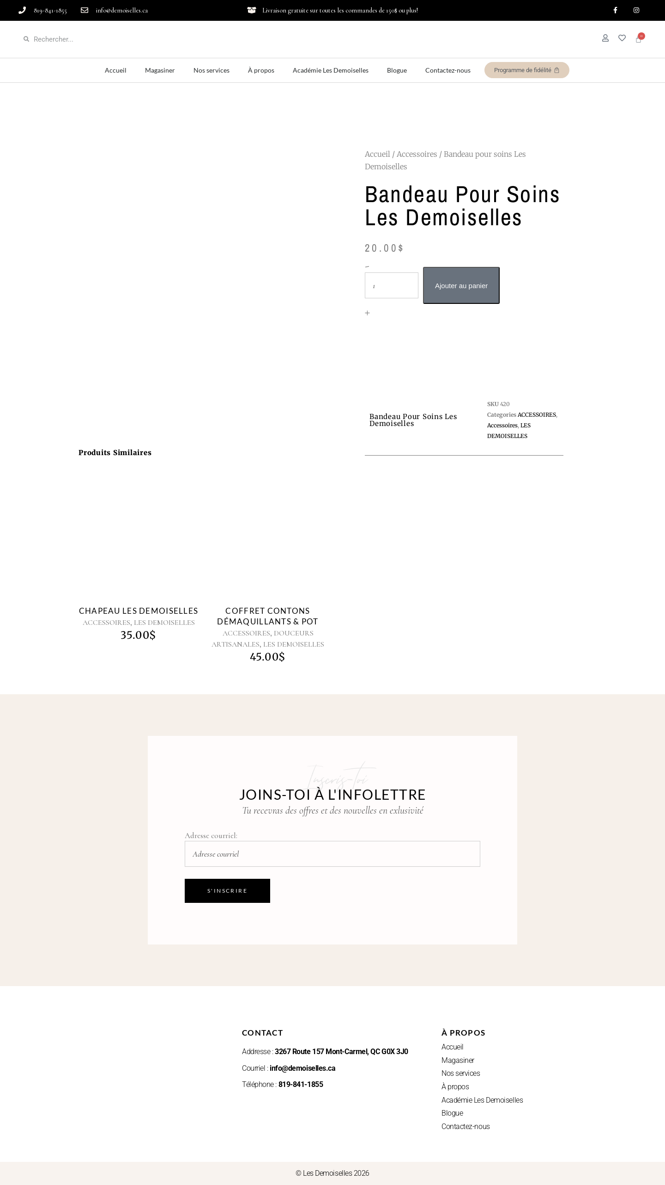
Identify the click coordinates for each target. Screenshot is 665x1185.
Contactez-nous (448, 70)
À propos (261, 70)
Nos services (211, 70)
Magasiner (160, 70)
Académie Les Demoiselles (331, 70)
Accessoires (417, 154)
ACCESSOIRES (106, 622)
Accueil (116, 70)
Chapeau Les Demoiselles (138, 611)
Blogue (397, 70)
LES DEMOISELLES (164, 622)
